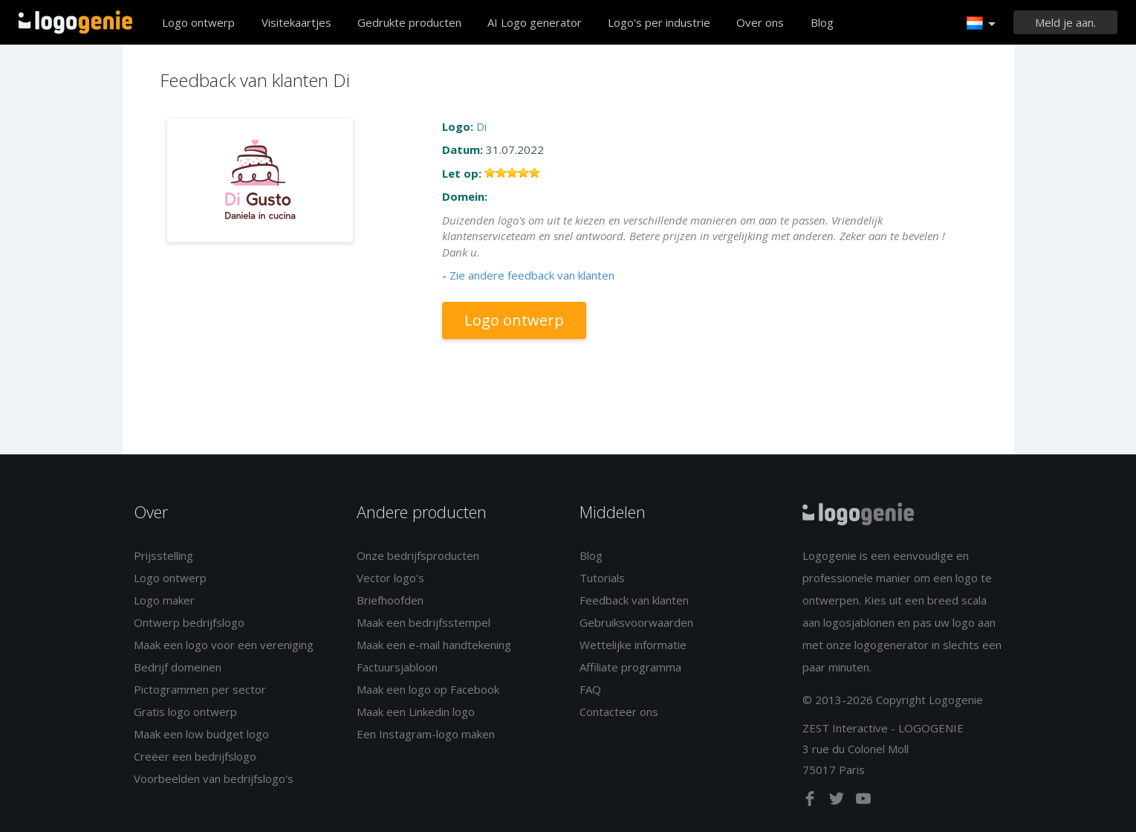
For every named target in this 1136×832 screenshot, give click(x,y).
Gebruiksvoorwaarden (636, 622)
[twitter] (838, 801)
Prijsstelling (163, 555)
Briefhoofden (390, 600)
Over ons (760, 22)
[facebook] (811, 801)
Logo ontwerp (198, 22)
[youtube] (863, 801)
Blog (822, 22)
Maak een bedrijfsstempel (423, 622)
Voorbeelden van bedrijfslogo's (213, 778)
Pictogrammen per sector (200, 689)
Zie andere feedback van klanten (531, 275)
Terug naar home (75, 22)
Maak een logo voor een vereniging (224, 644)
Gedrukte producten (409, 22)
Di (481, 126)
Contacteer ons (619, 711)
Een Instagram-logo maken (426, 733)
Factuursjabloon (397, 667)
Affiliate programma (630, 667)
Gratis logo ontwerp (185, 711)
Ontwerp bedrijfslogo (189, 622)
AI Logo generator (534, 22)
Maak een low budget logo (201, 733)
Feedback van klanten (634, 600)
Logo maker (164, 600)
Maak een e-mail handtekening (434, 644)
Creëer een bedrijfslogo (195, 756)
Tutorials (602, 577)
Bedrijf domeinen (177, 667)
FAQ (590, 689)
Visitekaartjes (296, 22)
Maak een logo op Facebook (428, 689)
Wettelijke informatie (633, 644)
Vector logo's (390, 577)
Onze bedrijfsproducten (418, 555)
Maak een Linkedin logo (416, 711)
